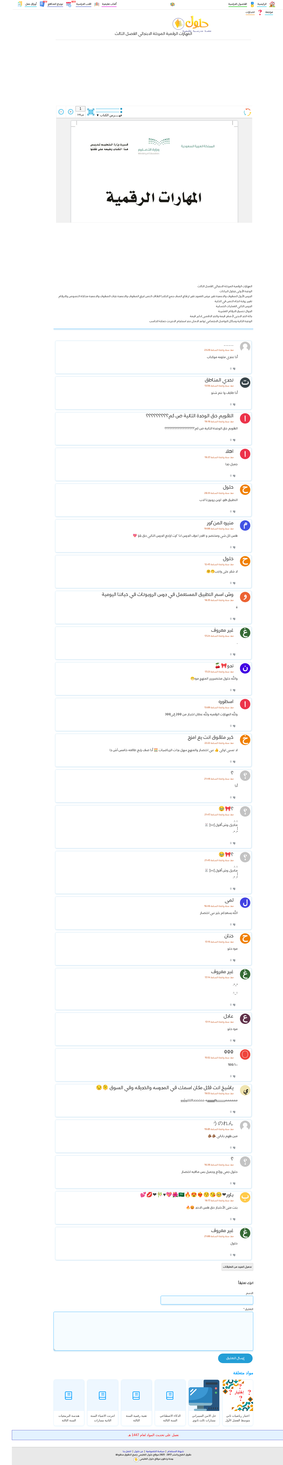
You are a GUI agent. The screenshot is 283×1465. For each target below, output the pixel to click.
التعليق (236, 1309)
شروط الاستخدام (163, 1451)
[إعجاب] (221, 368)
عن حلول (126, 1451)
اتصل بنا (115, 1451)
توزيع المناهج (43, 4)
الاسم (237, 1293)
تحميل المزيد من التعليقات (225, 1267)
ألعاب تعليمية (97, 4)
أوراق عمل (19, 4)
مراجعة (257, 12)
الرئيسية (250, 4)
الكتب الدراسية (71, 4)
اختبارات (238, 12)
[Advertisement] (141, 75)
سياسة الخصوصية (143, 1451)
